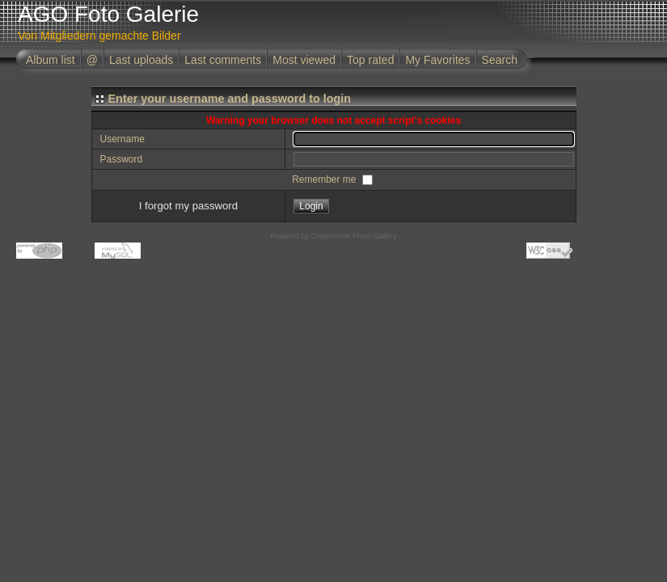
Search (499, 59)
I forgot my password (188, 206)
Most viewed (304, 59)
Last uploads (141, 59)
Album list (50, 59)
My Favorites (437, 59)
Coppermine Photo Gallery (353, 236)
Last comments (222, 59)
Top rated (370, 59)
